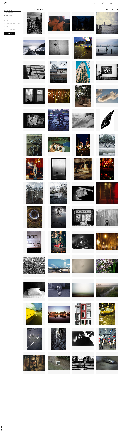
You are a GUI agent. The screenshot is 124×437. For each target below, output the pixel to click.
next (118, 9)
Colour (9, 29)
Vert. (15, 23)
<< (110, 9)
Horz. (20, 23)
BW (14, 29)
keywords (8, 12)
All (5, 23)
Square (9, 23)
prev (107, 9)
